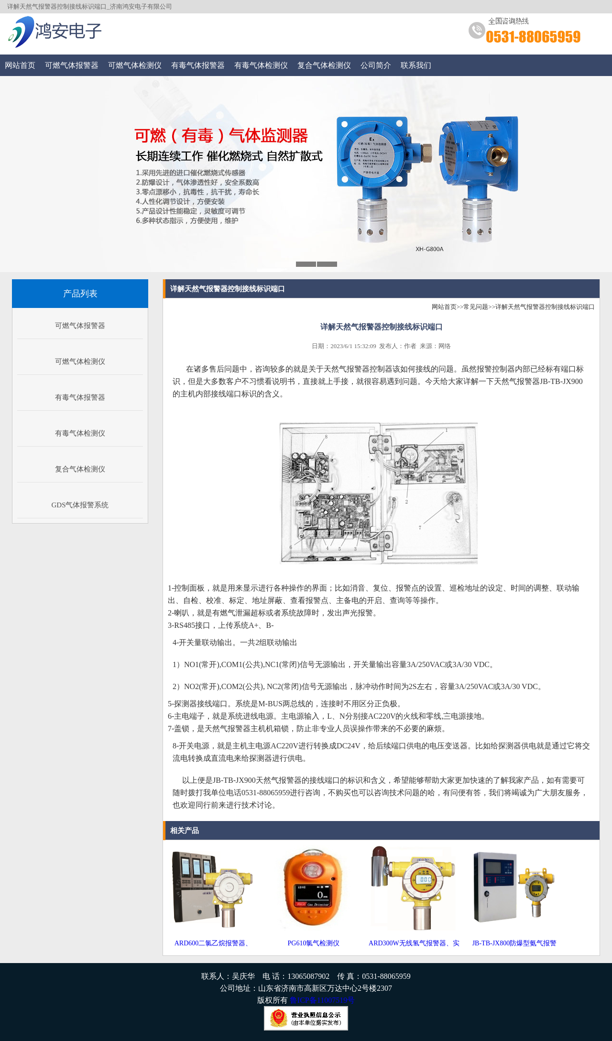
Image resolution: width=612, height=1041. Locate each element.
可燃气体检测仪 (135, 65)
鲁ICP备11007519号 (322, 1000)
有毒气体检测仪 (261, 65)
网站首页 (20, 65)
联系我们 (416, 65)
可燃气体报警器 (71, 65)
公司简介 (376, 65)
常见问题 (475, 306)
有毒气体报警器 (198, 65)
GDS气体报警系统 (80, 505)
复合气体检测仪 (324, 65)
